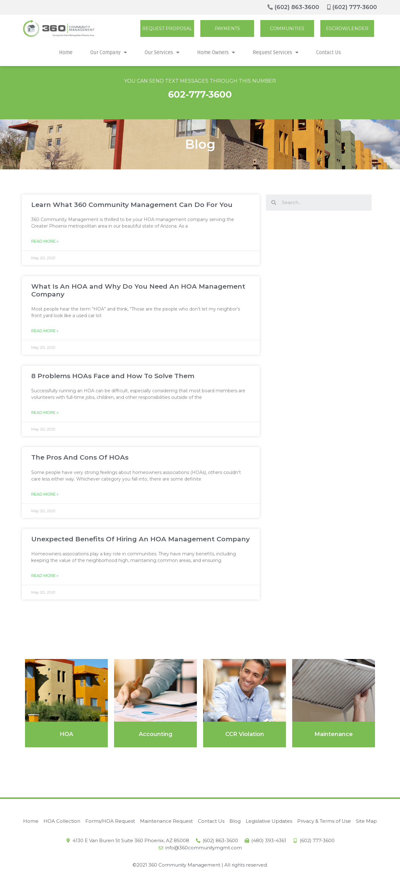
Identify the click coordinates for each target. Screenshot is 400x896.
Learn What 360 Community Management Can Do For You (131, 205)
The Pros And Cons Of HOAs (79, 457)
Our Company (108, 52)
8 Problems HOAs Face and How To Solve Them (112, 376)
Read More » (44, 241)
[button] (167, 28)
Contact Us (328, 52)
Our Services (162, 52)
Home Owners (216, 52)
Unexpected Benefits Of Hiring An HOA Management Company (140, 539)
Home (65, 52)
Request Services (275, 52)
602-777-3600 (200, 94)
